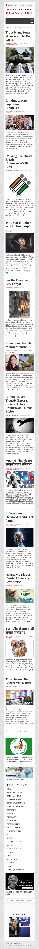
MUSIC (9, 845)
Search (29, 5)
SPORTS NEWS (13, 859)
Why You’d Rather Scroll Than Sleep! (18, 224)
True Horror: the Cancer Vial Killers (18, 681)
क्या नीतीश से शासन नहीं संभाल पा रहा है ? (20, 630)
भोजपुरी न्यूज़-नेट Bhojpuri (12, 469)
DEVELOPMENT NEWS (16, 803)
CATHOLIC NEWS (14, 796)
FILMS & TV (12, 817)
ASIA (9, 789)
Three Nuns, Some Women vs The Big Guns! (18, 36)
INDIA (7, 416)
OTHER (10, 856)
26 (20, 731)
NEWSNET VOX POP (15, 849)
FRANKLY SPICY (13, 824)
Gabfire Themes (29, 945)
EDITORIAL (11, 810)
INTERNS (8, 231)
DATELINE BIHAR (11, 526)
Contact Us (11, 900)
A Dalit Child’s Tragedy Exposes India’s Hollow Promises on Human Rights (19, 404)
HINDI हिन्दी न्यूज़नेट (14, 831)
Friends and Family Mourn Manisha (19, 345)
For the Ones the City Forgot (17, 282)
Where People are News (19, 9)
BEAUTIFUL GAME (14, 792)
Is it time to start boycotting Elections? (16, 104)
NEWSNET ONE (19, 13)
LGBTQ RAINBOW (14, 842)
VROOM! (10, 863)
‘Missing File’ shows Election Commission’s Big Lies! (19, 161)
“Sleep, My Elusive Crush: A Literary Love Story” (18, 578)
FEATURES (9, 289)
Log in (10, 945)
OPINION (8, 113)
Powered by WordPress (18, 945)
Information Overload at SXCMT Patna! (19, 516)
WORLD (10, 866)
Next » (25, 731)
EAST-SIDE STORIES (11, 45)
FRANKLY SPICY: (14, 828)
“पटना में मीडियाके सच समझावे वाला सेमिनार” (19, 462)
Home (7, 27)
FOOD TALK (12, 821)
